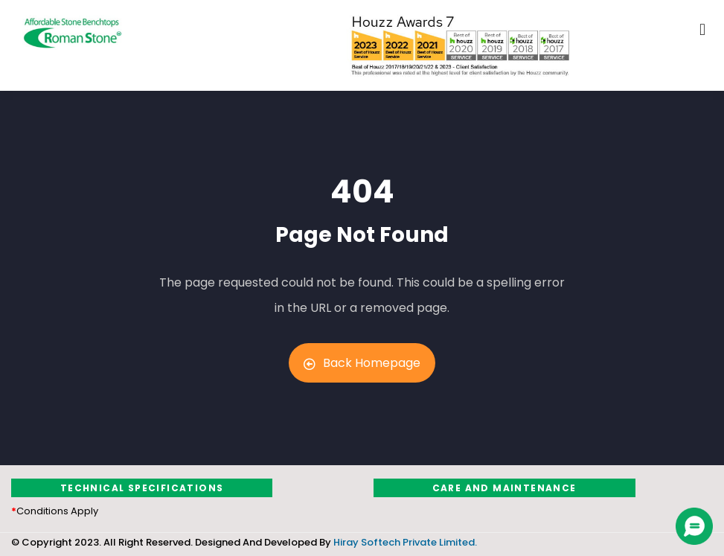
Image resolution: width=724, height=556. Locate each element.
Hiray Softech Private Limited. (404, 542)
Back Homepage (362, 362)
